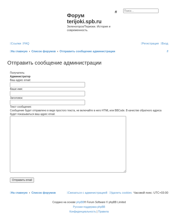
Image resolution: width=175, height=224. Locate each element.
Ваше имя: (16, 89)
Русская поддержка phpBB (89, 206)
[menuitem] (25, 43)
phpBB (80, 202)
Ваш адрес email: (20, 80)
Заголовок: (16, 97)
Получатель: (17, 72)
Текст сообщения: (21, 106)
